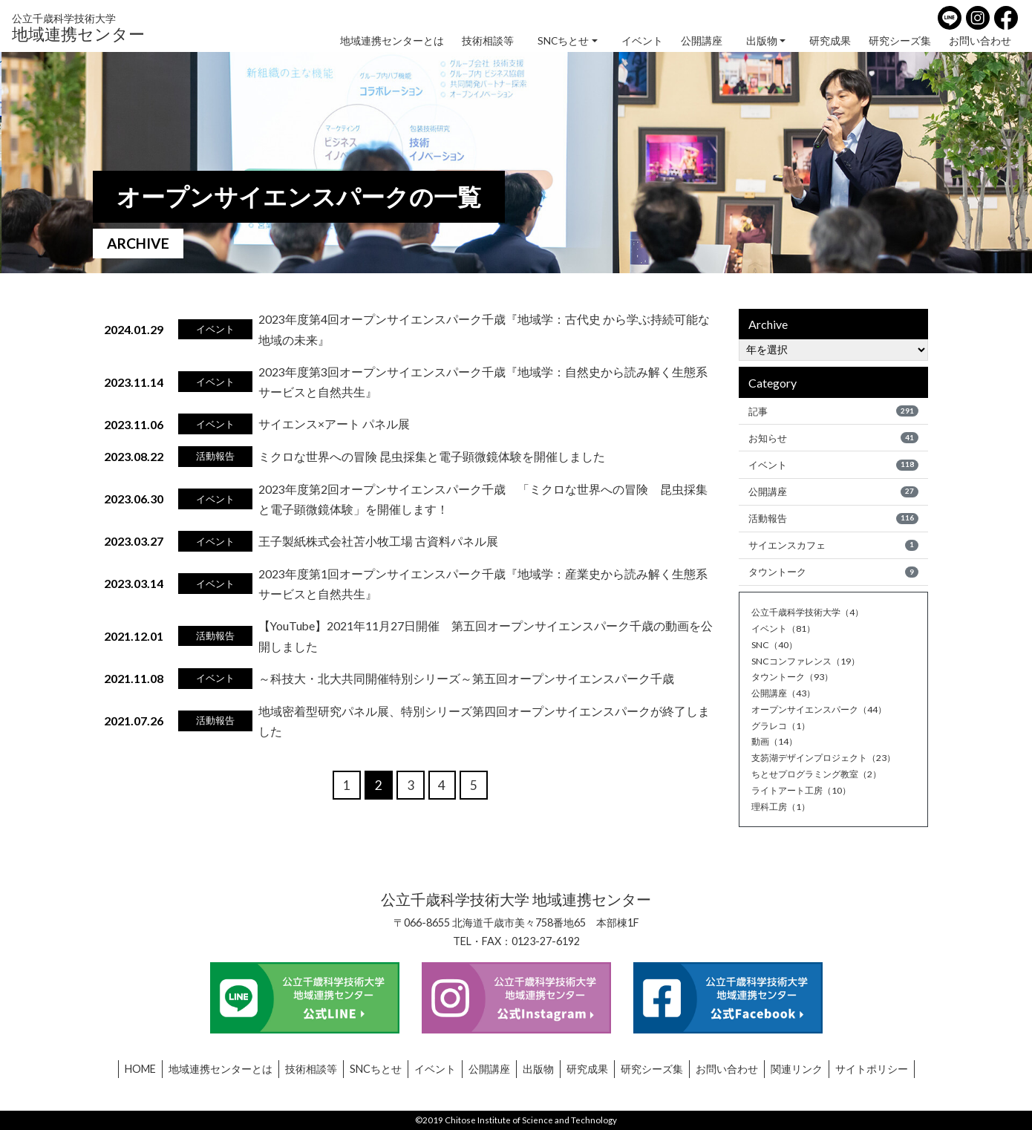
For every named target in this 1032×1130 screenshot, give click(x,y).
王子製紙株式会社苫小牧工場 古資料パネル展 (378, 541)
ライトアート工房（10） (804, 794)
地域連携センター (78, 27)
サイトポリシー (871, 1068)
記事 (833, 411)
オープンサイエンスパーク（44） (824, 713)
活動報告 (833, 520)
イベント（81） (785, 632)
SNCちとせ (563, 41)
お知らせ (833, 438)
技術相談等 (488, 41)
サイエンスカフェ (833, 548)
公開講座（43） (785, 696)
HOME (140, 1068)
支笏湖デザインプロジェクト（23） (829, 761)
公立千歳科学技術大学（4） (811, 615)
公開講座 (701, 41)
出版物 (761, 41)
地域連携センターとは (392, 41)
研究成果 (830, 41)
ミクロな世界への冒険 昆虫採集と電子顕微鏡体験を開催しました (431, 456)
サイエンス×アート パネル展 (334, 424)
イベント (642, 41)
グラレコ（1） (782, 729)
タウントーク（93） (795, 680)
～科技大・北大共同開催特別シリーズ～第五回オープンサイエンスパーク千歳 (466, 677)
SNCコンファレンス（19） (808, 664)
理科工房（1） (782, 809)
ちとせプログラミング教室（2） (821, 777)
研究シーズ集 (900, 41)
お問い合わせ (980, 41)
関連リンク (797, 1068)
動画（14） (775, 745)
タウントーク (833, 575)
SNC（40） (775, 648)
